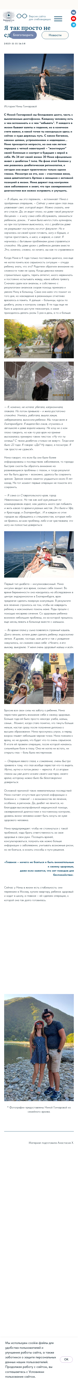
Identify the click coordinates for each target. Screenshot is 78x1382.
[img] (8, 16)
